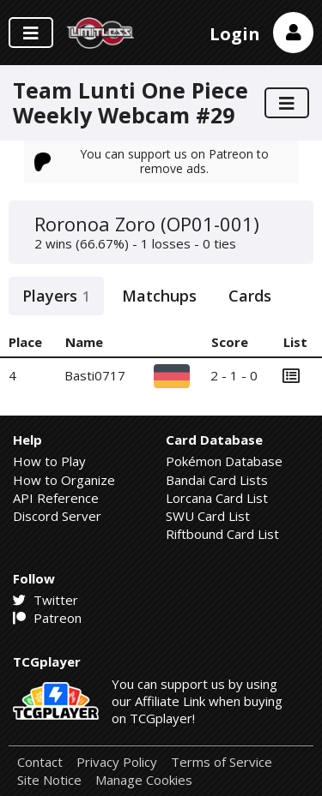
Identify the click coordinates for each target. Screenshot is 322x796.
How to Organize (64, 479)
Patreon (47, 617)
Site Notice (49, 780)
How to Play (49, 461)
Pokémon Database (224, 461)
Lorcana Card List (217, 497)
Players (56, 295)
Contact (40, 762)
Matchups (159, 295)
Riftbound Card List (222, 533)
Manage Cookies (143, 780)
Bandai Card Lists (217, 479)
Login (235, 33)
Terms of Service (221, 762)
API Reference (56, 497)
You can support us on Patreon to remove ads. (152, 161)
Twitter (45, 599)
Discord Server (57, 515)
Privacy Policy (116, 762)
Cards (249, 295)
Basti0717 (94, 375)
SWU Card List (208, 515)
